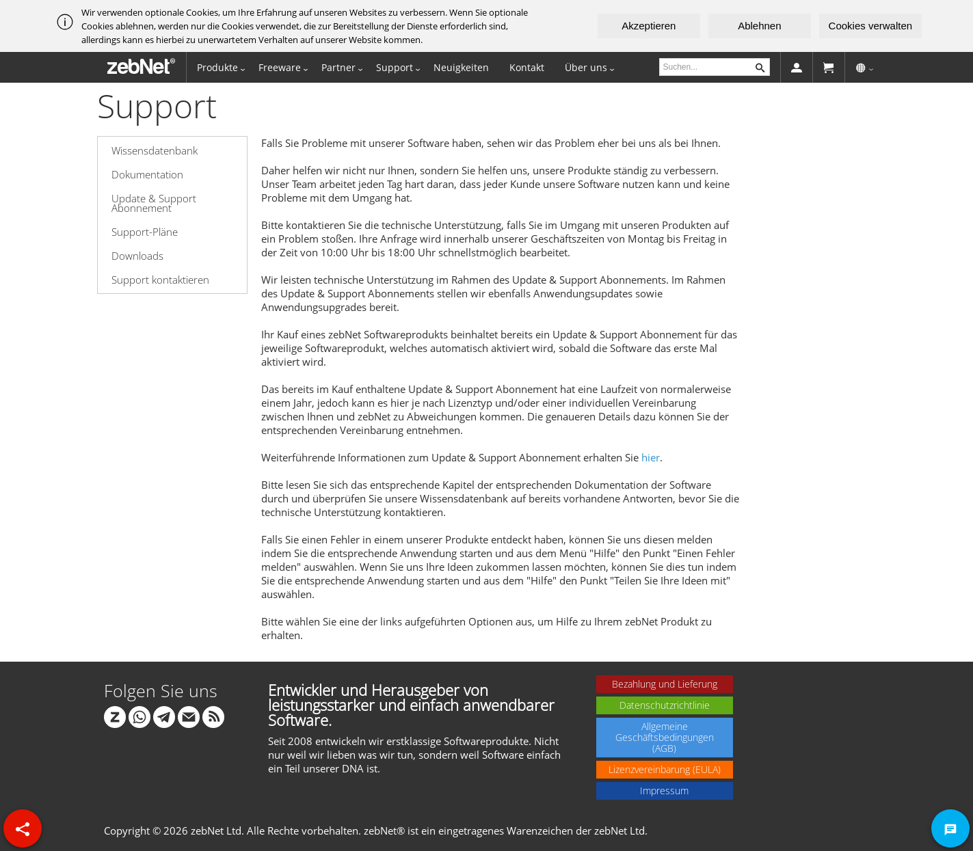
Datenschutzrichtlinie (664, 705)
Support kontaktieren (160, 279)
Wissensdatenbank (154, 150)
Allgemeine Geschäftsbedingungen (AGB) (664, 737)
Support (394, 67)
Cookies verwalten (871, 25)
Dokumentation (147, 174)
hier (650, 457)
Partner (338, 67)
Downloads (137, 255)
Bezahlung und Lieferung (664, 683)
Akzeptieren (649, 25)
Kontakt (526, 67)
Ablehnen (759, 25)
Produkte (217, 67)
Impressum (664, 790)
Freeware (279, 67)
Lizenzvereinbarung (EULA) (665, 769)
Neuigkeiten (461, 67)
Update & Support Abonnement (153, 203)
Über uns (586, 67)
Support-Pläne (144, 232)
